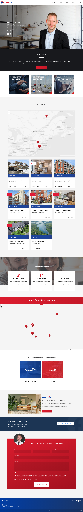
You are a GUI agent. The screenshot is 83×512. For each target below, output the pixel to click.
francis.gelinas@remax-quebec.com (15, 31)
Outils (67, 2)
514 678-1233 (11, 29)
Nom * (34, 449)
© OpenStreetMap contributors (78, 349)
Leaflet (69, 349)
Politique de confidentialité (20, 479)
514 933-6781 (11, 30)
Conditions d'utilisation (33, 479)
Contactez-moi (41, 67)
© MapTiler (72, 349)
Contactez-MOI (41, 484)
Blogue (61, 2)
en (80, 2)
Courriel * (55, 449)
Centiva (80, 510)
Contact (74, 2)
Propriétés (54, 2)
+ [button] (9, 112)
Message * (16, 461)
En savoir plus (47, 411)
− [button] (9, 113)
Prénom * (16, 449)
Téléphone (16, 455)
